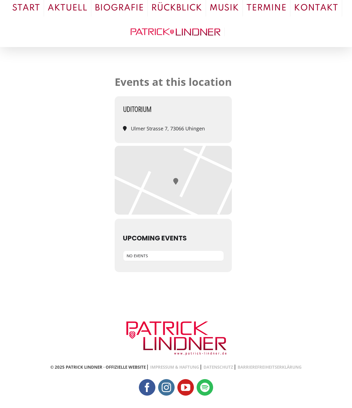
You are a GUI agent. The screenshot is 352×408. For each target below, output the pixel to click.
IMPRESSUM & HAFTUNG (174, 367)
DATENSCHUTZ (218, 367)
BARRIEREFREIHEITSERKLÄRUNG (270, 367)
